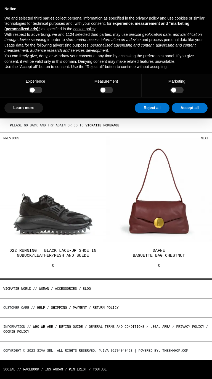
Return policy (106, 307)
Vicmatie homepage (102, 125)
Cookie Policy (16, 331)
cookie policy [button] (84, 29)
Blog (87, 288)
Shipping (59, 307)
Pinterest (78, 369)
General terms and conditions (117, 326)
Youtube (100, 369)
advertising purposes (70, 45)
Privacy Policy (190, 326)
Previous (11, 138)
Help (41, 307)
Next (205, 138)
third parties (101, 34)
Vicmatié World (17, 288)
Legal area (160, 326)
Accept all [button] (190, 107)
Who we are (43, 326)
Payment (80, 307)
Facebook (31, 369)
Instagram (54, 369)
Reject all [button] (152, 107)
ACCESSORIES (66, 288)
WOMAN (44, 288)
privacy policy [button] (147, 18)
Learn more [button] (23, 107)
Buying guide (71, 326)
